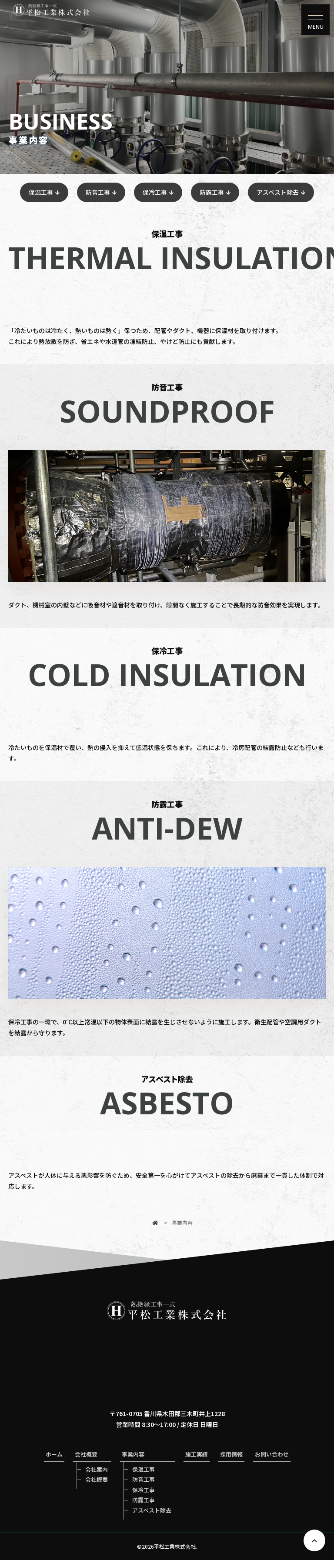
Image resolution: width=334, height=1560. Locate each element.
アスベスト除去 (278, 192)
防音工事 (98, 192)
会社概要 (96, 1479)
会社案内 (96, 1469)
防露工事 (212, 192)
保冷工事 (155, 192)
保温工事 (41, 192)
